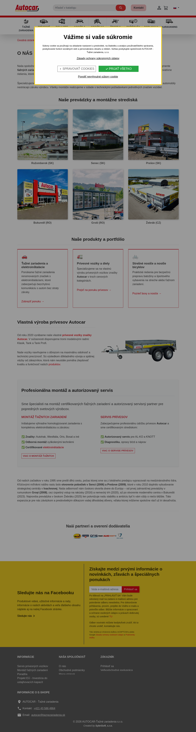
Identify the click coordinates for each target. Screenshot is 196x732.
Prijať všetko (118, 68)
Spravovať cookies (76, 68)
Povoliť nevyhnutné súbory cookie (98, 76)
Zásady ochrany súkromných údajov (98, 58)
